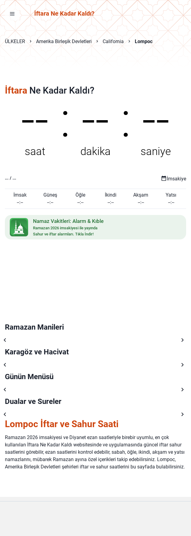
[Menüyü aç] (12, 13)
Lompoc (143, 41)
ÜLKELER (15, 41)
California (113, 41)
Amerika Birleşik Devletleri (64, 41)
